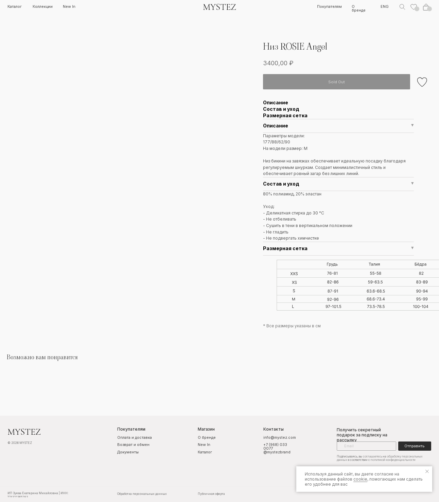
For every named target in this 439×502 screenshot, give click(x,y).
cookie (360, 479)
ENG (381, 7)
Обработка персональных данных (140, 493)
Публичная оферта (209, 493)
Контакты (271, 429)
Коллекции (42, 6)
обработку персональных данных (402, 455)
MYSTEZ (217, 7)
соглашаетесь (368, 455)
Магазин (204, 429)
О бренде (355, 8)
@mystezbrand (274, 452)
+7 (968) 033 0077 (273, 446)
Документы (126, 452)
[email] (363, 445)
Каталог (14, 6)
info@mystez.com (277, 437)
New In (69, 7)
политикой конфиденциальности (376, 459)
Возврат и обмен (132, 445)
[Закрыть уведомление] (427, 471)
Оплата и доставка (124, 439)
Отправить (411, 446)
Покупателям (326, 7)
